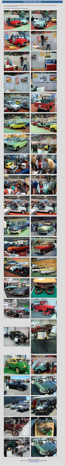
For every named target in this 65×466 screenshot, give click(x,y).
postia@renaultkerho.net (34, 461)
